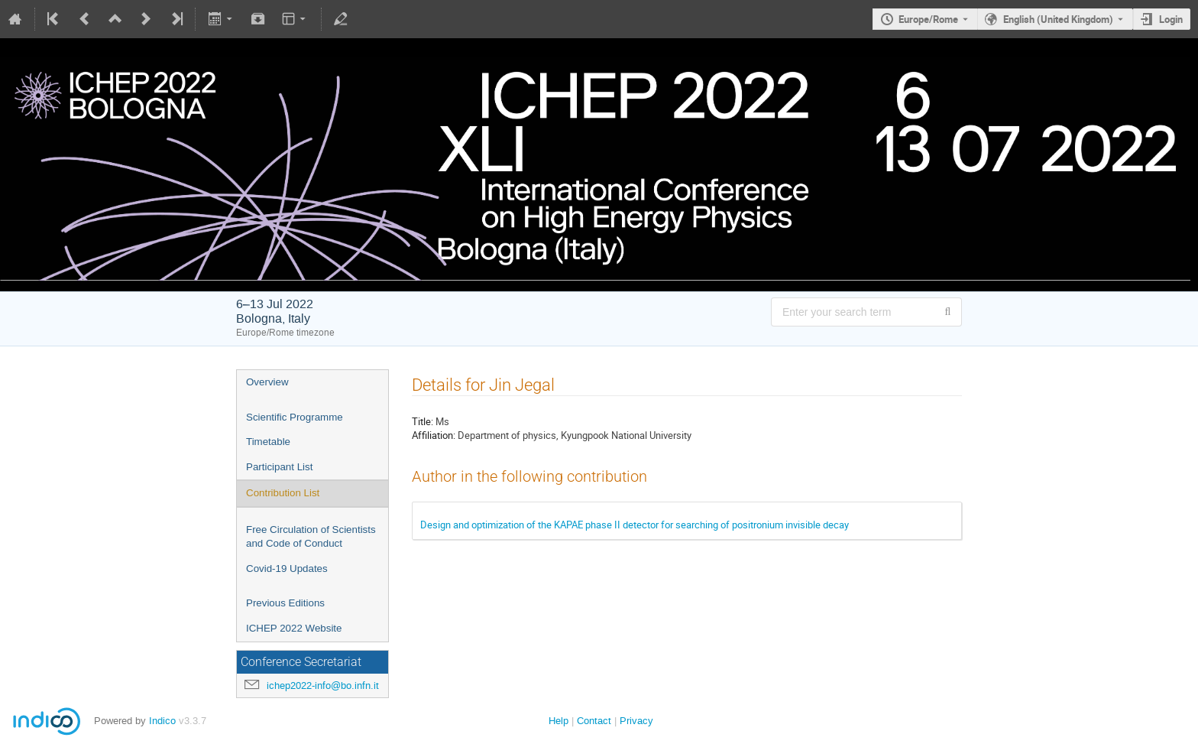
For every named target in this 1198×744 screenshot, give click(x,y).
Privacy (636, 720)
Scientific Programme (294, 417)
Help (558, 720)
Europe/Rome (928, 19)
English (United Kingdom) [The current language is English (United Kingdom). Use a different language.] (1058, 19)
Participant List (279, 467)
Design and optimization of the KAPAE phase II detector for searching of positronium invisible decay (634, 524)
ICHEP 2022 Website (294, 628)
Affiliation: (433, 435)
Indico (162, 720)
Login (1171, 19)
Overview (267, 382)
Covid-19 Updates (287, 568)
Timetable (268, 441)
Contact (594, 720)
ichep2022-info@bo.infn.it (323, 685)
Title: (422, 421)
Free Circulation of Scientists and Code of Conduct (311, 537)
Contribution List (282, 493)
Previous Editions (285, 603)
